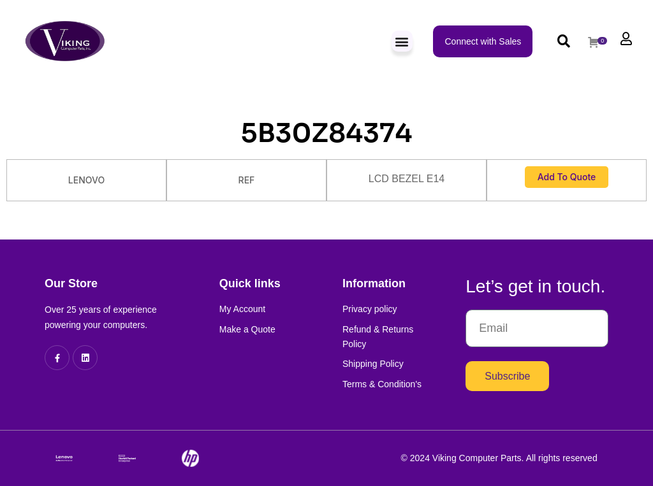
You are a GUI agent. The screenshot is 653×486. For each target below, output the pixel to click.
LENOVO (86, 180)
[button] (402, 41)
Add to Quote (567, 176)
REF (246, 180)
